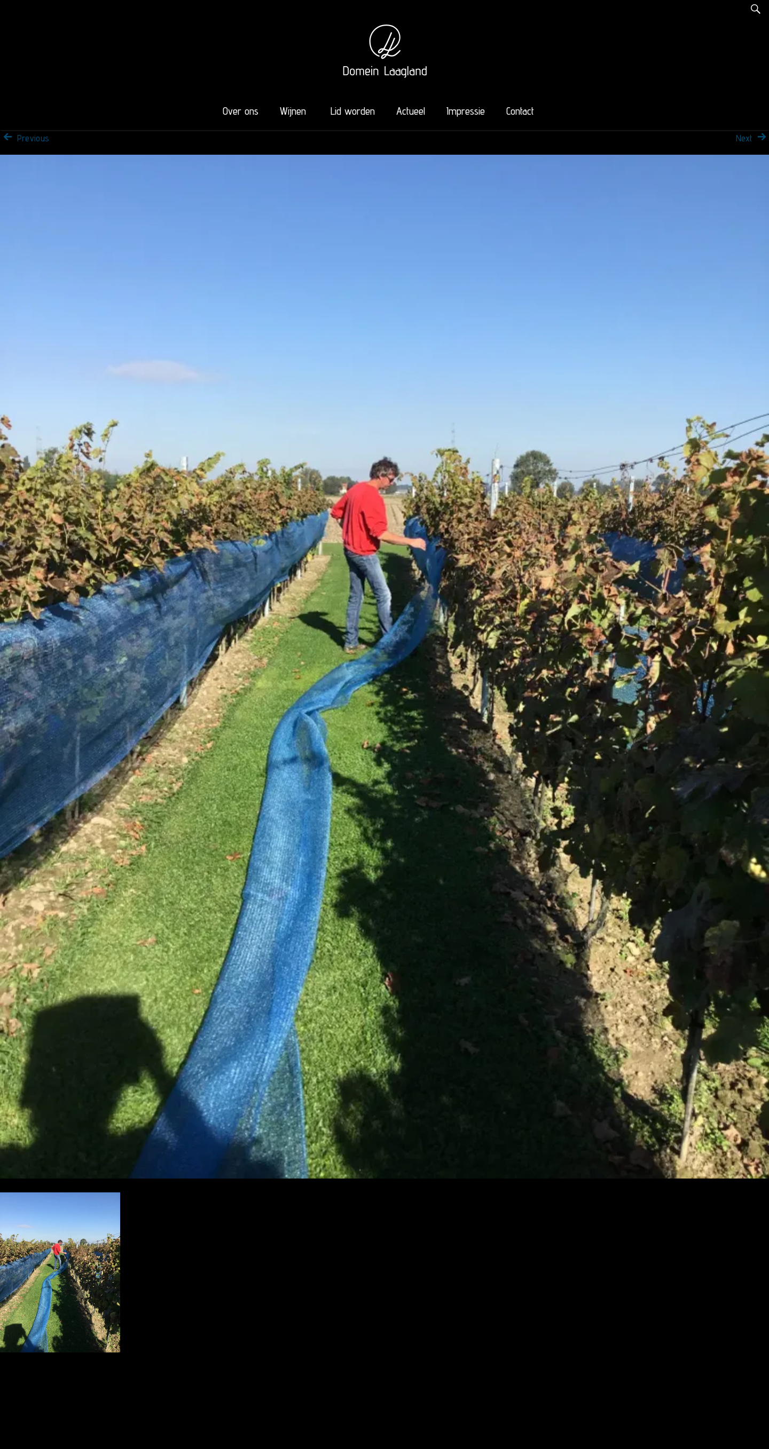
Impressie (465, 111)
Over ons (240, 111)
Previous (24, 138)
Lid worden (353, 111)
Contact (520, 111)
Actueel (410, 111)
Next (752, 138)
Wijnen (293, 111)
